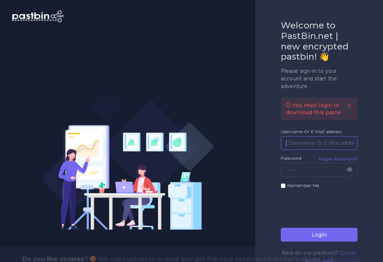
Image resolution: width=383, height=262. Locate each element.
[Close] (350, 105)
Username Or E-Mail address (311, 131)
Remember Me (303, 185)
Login (319, 234)
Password (291, 158)
